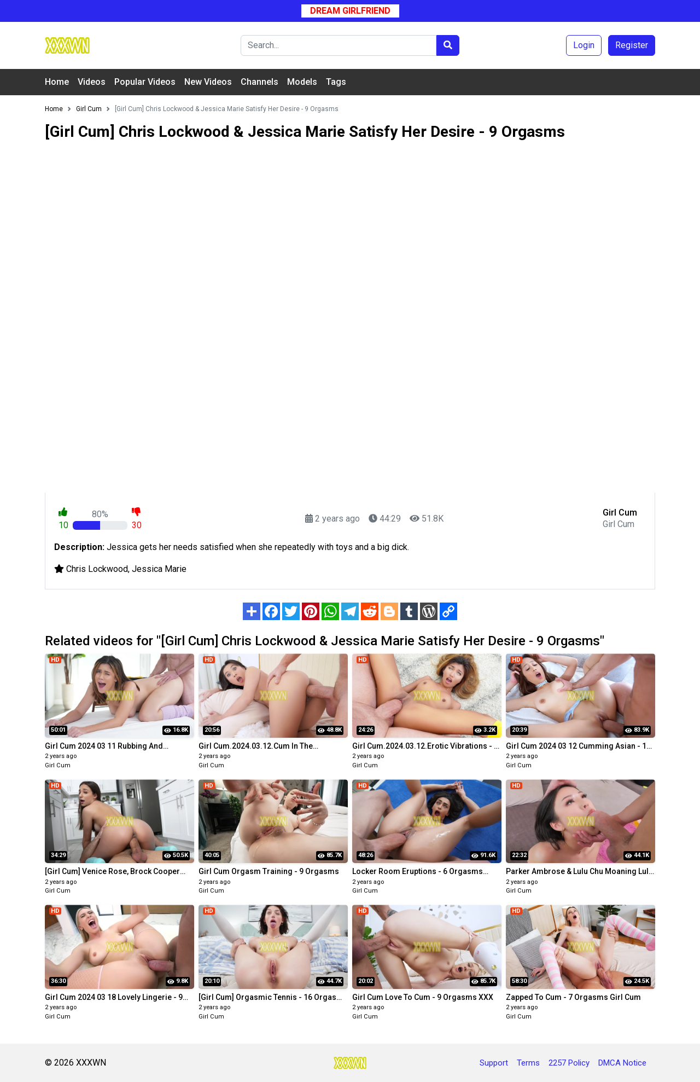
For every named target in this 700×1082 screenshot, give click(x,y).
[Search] (338, 45)
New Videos (208, 82)
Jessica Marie (159, 569)
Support (494, 1063)
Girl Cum (58, 765)
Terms (528, 1063)
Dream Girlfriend (350, 10)
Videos (92, 82)
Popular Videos (145, 82)
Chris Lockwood (97, 569)
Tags (336, 82)
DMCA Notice (622, 1063)
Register (631, 45)
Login (583, 45)
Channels (259, 82)
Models (302, 82)
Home (57, 82)
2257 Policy (569, 1063)
